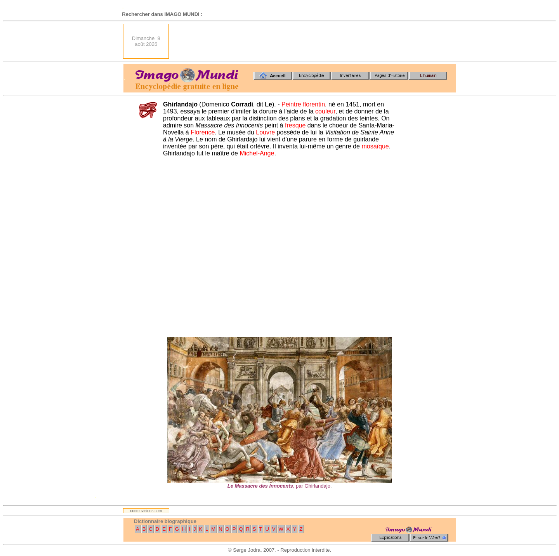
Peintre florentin (303, 104)
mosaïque (375, 146)
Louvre (265, 132)
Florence (203, 132)
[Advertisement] (315, 41)
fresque (295, 125)
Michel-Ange (257, 153)
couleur (325, 111)
